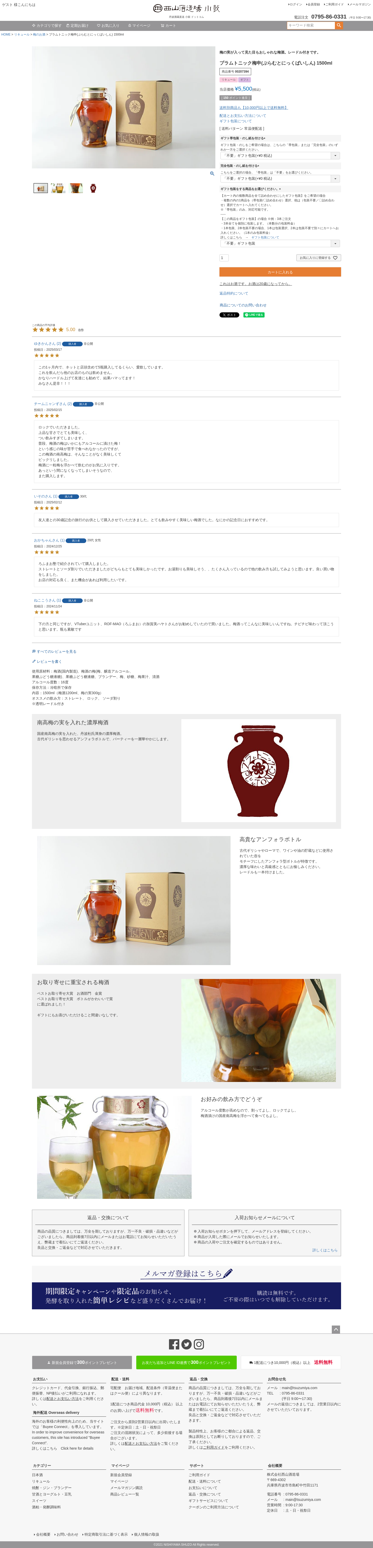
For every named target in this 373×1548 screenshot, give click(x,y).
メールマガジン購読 (126, 1488)
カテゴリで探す (47, 25)
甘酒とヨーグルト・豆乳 (52, 1494)
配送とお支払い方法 (62, 1399)
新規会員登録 (121, 1475)
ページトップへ (336, 1330)
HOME (6, 34)
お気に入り (108, 25)
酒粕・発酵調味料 (46, 1507)
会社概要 (275, 1466)
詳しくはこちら (325, 1250)
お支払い (40, 1379)
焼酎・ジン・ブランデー (52, 1488)
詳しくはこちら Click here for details (63, 1448)
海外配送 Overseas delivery (56, 1413)
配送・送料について (205, 1481)
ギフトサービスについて (208, 1501)
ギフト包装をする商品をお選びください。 (251, 189)
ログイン (296, 4)
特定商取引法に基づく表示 (106, 1534)
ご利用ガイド (334, 4)
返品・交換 (199, 1379)
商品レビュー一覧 (124, 1494)
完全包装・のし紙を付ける (241, 166)
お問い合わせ (67, 1534)
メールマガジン (360, 4)
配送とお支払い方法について (242, 116)
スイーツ (39, 1501)
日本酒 (37, 1475)
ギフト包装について (235, 121)
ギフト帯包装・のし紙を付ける (244, 138)
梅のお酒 (39, 34)
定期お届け (77, 25)
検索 (339, 25)
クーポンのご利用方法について (214, 1507)
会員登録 (314, 4)
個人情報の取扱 (146, 1534)
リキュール (22, 34)
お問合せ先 (277, 1379)
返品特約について (233, 293)
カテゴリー (42, 1466)
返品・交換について (205, 1494)
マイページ (139, 25)
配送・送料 (120, 1379)
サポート (197, 1466)
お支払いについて (203, 1488)
